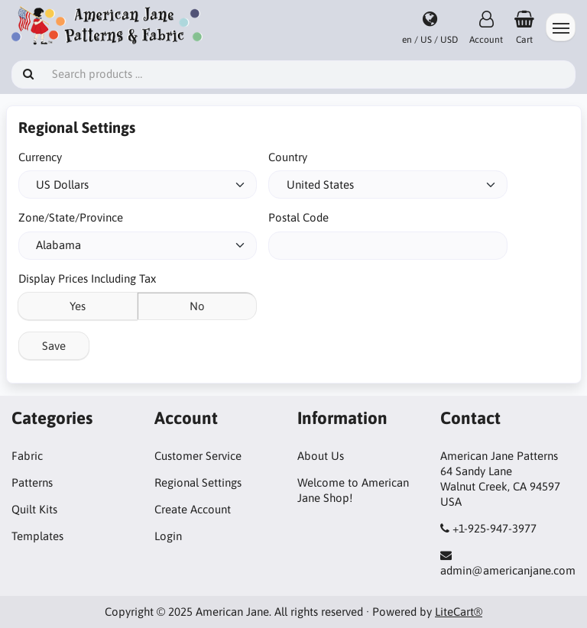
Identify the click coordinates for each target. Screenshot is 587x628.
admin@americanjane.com (508, 570)
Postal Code (298, 217)
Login (168, 535)
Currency (40, 157)
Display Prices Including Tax (87, 278)
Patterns (32, 482)
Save (54, 345)
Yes (78, 305)
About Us (320, 455)
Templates (37, 535)
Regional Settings (198, 482)
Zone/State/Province (70, 217)
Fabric (27, 455)
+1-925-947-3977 (494, 528)
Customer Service (198, 455)
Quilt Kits (34, 509)
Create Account (192, 509)
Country (287, 157)
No (197, 305)
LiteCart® (458, 611)
